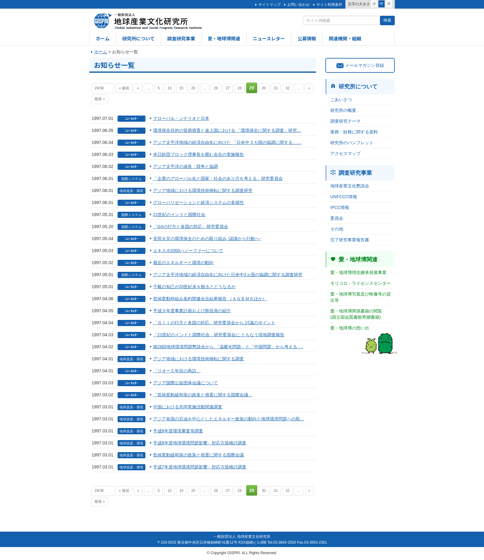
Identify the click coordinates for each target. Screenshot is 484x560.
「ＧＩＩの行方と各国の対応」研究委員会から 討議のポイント (214, 322)
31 (276, 88)
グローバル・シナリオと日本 (181, 118)
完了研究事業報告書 (349, 239)
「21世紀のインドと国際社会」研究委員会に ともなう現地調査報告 (218, 334)
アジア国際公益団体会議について (185, 382)
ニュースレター (269, 38)
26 (216, 88)
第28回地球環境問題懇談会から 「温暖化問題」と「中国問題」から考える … (228, 346)
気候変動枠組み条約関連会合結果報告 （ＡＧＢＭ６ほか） (210, 298)
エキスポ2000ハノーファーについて (188, 250)
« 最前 (124, 88)
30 (264, 88)
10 (169, 88)
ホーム (103, 38)
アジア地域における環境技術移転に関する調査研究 (202, 190)
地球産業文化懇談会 (349, 185)
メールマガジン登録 (360, 65)
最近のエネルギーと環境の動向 (183, 262)
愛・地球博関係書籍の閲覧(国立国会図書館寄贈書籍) (356, 314)
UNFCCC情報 (343, 196)
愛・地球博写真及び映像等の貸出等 (360, 297)
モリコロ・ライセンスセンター (360, 283)
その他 (336, 229)
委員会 (336, 218)
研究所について (138, 38)
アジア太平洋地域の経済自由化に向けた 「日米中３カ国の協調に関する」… (227, 142)
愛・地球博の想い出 (349, 327)
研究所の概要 (343, 110)
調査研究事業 (181, 38)
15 (181, 88)
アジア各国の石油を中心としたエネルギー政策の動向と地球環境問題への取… (228, 418)
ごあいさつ (341, 99)
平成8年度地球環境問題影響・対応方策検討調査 (199, 442)
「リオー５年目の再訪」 (177, 370)
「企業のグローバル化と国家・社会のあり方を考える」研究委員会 (218, 178)
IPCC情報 (339, 207)
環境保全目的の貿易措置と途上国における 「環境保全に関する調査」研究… (227, 130)
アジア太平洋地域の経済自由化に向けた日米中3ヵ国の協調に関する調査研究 (227, 274)
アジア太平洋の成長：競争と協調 (185, 166)
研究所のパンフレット (351, 142)
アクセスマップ (345, 153)
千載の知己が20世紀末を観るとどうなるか (194, 286)
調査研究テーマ (345, 121)
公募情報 (307, 38)
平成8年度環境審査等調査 (178, 430)
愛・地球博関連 (224, 38)
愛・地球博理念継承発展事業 (358, 272)
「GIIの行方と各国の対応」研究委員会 (190, 226)
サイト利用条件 (329, 4)
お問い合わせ (298, 4)
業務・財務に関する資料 (354, 131)
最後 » (99, 99)
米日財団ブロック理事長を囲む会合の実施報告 (198, 154)
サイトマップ (269, 4)
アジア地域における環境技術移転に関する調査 (198, 358)
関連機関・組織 (345, 38)
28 (239, 88)
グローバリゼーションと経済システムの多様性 (198, 202)
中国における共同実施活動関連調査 (187, 406)
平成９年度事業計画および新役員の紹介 (192, 310)
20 (193, 88)
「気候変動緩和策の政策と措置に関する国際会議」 (202, 394)
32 (288, 88)
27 (228, 88)
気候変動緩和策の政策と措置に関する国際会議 (198, 454)
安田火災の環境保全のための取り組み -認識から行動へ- (207, 238)
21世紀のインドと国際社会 (179, 214)
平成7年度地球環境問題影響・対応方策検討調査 (199, 466)
